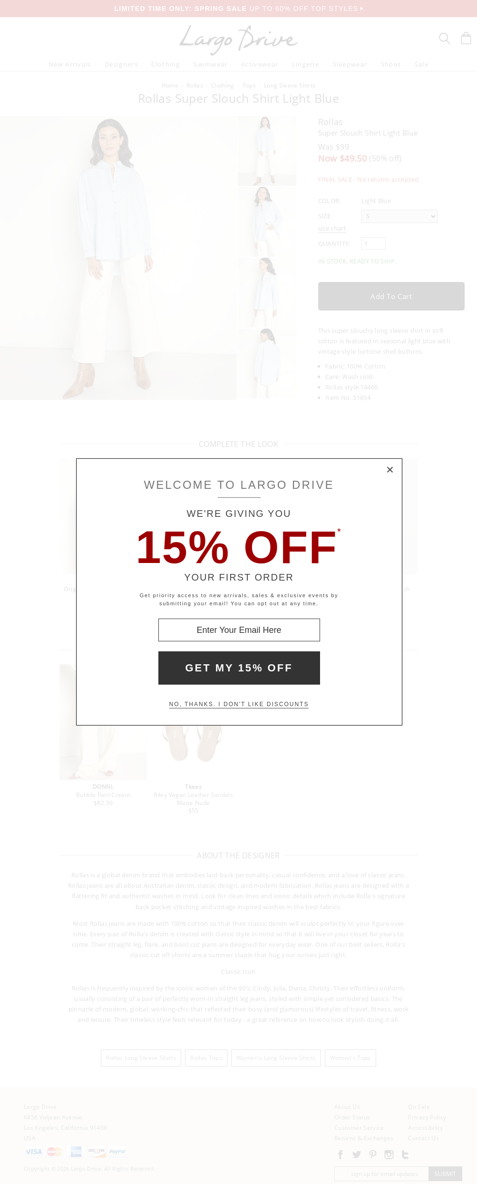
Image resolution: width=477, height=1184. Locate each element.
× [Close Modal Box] (390, 470)
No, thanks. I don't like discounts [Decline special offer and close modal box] (239, 704)
